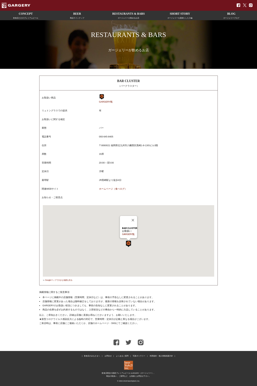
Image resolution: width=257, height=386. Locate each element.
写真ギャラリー (139, 356)
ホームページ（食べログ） (113, 188)
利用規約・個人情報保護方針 (161, 356)
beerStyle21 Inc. (133, 381)
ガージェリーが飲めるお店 (128, 15)
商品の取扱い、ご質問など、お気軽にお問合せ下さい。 (128, 376)
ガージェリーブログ (231, 15)
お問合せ (108, 356)
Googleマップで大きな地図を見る (58, 280)
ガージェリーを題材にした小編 (180, 15)
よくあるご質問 (122, 356)
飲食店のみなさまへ (92, 356)
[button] (128, 243)
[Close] (133, 220)
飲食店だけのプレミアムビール (25, 15)
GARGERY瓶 (106, 101)
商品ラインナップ (77, 15)
